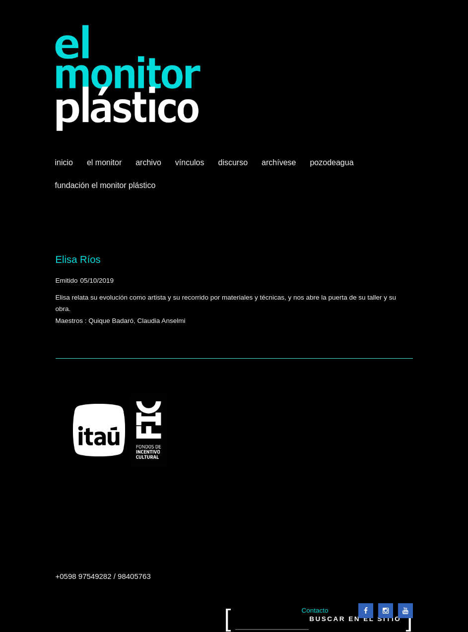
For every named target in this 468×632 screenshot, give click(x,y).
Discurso (233, 162)
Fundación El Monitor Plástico (105, 185)
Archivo (149, 166)
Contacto (314, 610)
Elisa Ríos (78, 259)
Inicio (64, 162)
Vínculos (190, 166)
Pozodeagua (332, 166)
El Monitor (105, 166)
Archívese (279, 162)
